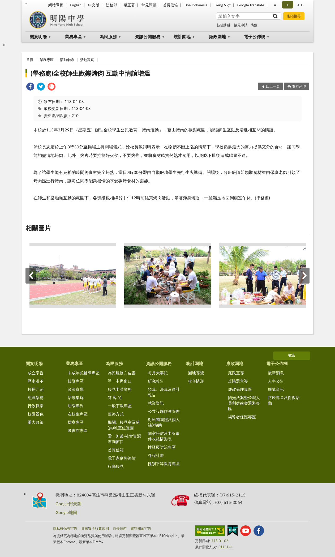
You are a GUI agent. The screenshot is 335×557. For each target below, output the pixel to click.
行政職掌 (36, 405)
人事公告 (276, 381)
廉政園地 (217, 36)
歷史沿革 (36, 381)
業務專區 (73, 36)
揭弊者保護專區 (242, 416)
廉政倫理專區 (240, 389)
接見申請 (241, 25)
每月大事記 (158, 372)
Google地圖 (66, 512)
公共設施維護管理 (164, 411)
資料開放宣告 (141, 528)
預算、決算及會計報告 (164, 392)
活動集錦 (67, 60)
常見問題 (148, 5)
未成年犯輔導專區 (84, 372)
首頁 (29, 60)
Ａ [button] (287, 5)
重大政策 (36, 422)
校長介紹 (36, 389)
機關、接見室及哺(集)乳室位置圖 (124, 425)
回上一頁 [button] (273, 86)
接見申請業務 (120, 389)
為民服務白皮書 (122, 372)
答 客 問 (115, 397)
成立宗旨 (36, 372)
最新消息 (276, 372)
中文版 (93, 5)
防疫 (254, 25)
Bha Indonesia (196, 5)
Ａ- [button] (275, 5)
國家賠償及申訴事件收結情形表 (164, 436)
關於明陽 (38, 36)
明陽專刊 (76, 405)
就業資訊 (156, 403)
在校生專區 (78, 414)
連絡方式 (116, 414)
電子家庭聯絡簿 (122, 458)
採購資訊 (276, 389)
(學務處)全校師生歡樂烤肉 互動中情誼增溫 (90, 73)
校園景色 (36, 414)
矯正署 (129, 5)
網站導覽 (55, 5)
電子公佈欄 (254, 36)
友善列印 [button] (299, 86)
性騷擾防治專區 (162, 447)
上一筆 (30, 276)
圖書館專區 (78, 430)
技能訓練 (224, 25)
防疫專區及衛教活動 (284, 400)
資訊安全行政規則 (95, 528)
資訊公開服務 (147, 36)
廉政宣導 (236, 372)
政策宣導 (76, 389)
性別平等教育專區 (164, 463)
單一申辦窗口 (120, 381)
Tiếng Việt (222, 5)
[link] (30, 87)
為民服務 (108, 36)
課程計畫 (156, 455)
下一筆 (304, 276)
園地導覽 (196, 372)
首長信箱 (170, 5)
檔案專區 (76, 422)
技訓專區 (76, 381)
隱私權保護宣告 (65, 528)
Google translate (250, 5)
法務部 (111, 5)
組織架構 (36, 397)
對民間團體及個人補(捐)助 (164, 422)
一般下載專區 (120, 405)
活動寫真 (87, 60)
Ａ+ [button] (299, 5)
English (75, 5)
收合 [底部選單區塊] (291, 355)
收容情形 (196, 381)
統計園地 (182, 36)
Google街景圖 (68, 503)
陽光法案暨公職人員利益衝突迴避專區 (244, 403)
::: (25, 4)
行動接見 (116, 466)
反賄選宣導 (238, 381)
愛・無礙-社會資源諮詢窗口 (124, 439)
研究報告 (156, 381)
